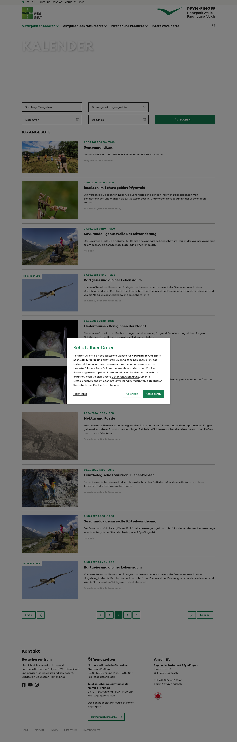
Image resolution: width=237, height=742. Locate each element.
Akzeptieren (153, 393)
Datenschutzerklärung (125, 376)
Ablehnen (132, 393)
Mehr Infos (80, 393)
